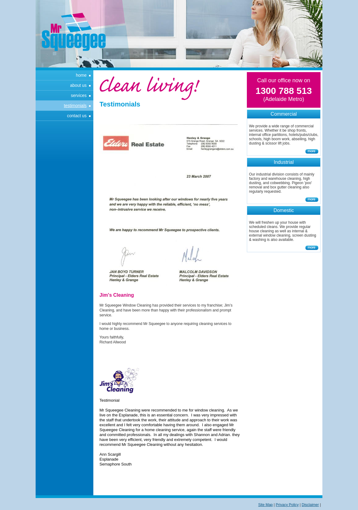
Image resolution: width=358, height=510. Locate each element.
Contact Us (77, 115)
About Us (78, 85)
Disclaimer (310, 505)
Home (81, 75)
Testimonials (75, 105)
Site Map (265, 505)
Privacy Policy (287, 505)
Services (79, 95)
